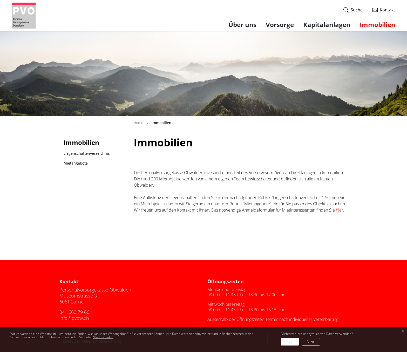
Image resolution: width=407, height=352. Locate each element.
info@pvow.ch (74, 318)
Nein (311, 341)
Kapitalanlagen (326, 24)
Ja (289, 341)
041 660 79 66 (74, 312)
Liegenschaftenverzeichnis (87, 153)
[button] (353, 10)
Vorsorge (280, 24)
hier (339, 210)
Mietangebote (76, 163)
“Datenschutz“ (103, 337)
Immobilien (377, 24)
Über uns (242, 24)
